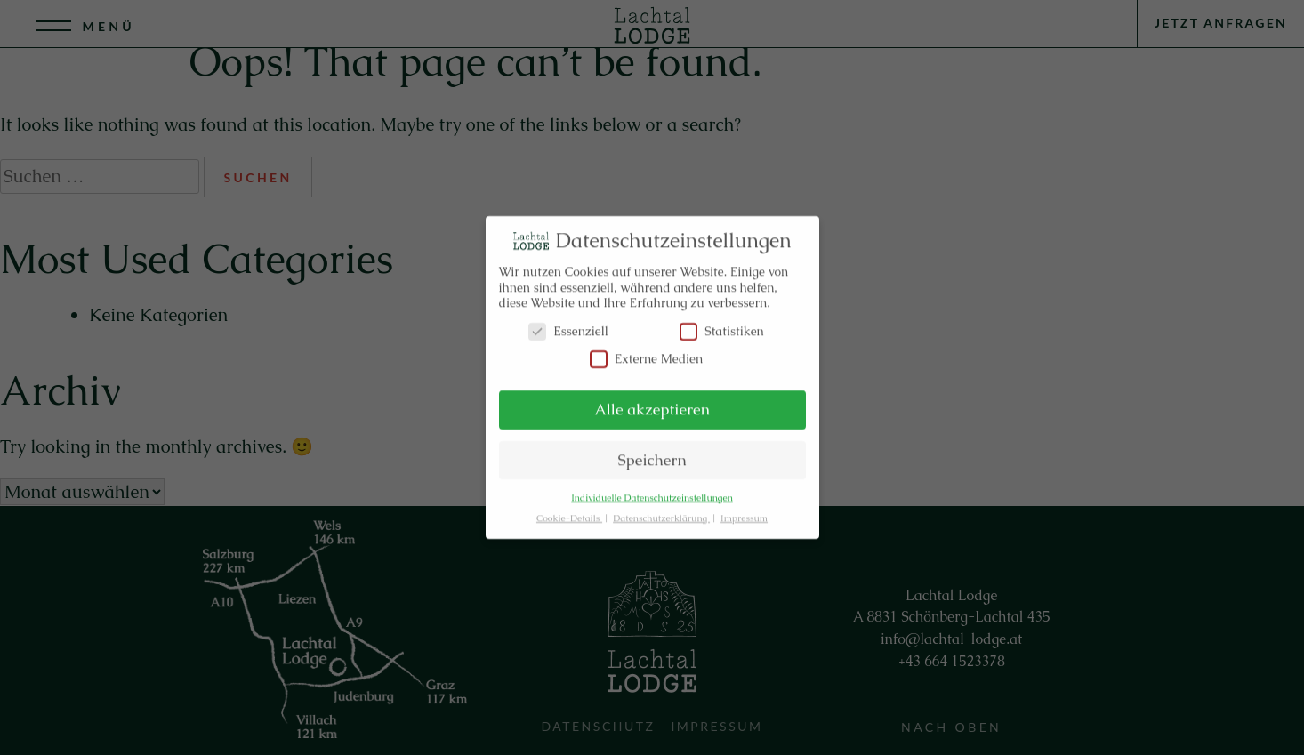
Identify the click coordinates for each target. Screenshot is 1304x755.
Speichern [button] (651, 454)
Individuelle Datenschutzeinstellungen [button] (652, 492)
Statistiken (721, 325)
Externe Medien (646, 353)
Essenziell (568, 325)
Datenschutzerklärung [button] (661, 512)
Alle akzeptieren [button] (652, 404)
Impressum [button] (744, 512)
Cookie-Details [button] (569, 512)
